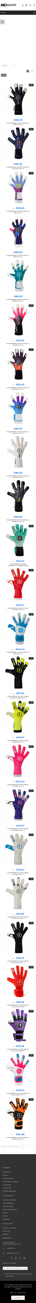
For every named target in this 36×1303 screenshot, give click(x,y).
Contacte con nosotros (10, 1228)
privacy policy (9, 1276)
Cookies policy (7, 1185)
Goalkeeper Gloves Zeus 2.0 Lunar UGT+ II (17, 123)
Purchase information (9, 1200)
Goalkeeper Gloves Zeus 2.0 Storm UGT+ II (17, 344)
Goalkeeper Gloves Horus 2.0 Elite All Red (18, 1005)
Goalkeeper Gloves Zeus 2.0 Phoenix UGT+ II (17, 388)
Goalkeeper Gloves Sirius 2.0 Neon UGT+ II (18, 741)
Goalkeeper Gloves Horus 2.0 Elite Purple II (18, 1049)
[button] (27, 71)
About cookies (18, 1293)
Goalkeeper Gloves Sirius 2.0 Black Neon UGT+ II (18, 697)
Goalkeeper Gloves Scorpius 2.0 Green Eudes (18, 564)
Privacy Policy (7, 1188)
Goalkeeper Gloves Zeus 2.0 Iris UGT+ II (17, 211)
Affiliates (5, 1213)
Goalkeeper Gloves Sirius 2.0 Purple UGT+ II (18, 829)
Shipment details (8, 1206)
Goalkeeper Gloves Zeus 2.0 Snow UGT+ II (17, 476)
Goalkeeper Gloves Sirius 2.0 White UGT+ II (18, 917)
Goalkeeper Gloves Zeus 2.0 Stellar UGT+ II (17, 167)
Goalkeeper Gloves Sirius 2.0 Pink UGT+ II (18, 785)
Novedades (6, 1219)
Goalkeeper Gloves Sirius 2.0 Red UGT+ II (18, 608)
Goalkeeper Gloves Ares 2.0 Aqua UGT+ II (17, 652)
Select (4, 65)
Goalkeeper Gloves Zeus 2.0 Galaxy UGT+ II (17, 432)
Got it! (18, 1297)
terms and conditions (20, 1274)
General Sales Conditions (10, 1181)
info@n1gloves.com (13, 1253)
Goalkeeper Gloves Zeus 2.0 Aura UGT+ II (17, 256)
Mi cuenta (6, 1234)
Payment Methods (8, 1203)
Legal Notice (6, 1172)
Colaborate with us (8, 1178)
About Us (5, 1175)
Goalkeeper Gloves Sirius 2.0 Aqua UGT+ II (18, 873)
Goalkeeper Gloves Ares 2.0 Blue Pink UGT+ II (17, 1094)
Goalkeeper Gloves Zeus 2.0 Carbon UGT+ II (17, 520)
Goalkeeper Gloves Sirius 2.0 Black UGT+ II (18, 961)
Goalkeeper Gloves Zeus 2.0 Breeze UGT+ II (17, 300)
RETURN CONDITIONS (9, 1191)
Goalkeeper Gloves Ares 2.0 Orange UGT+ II (17, 1138)
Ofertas (5, 1216)
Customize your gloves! (10, 1209)
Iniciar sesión (7, 1231)
